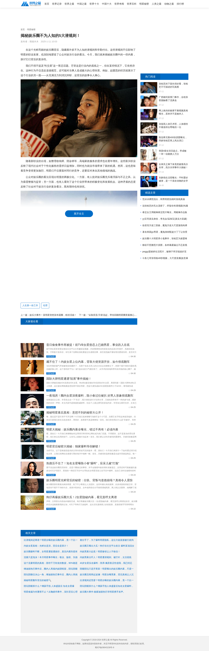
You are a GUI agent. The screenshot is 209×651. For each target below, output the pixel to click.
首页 (46, 3)
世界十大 (94, 3)
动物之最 (169, 3)
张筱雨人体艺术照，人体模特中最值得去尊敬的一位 (173, 125)
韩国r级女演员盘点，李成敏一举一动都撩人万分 (172, 152)
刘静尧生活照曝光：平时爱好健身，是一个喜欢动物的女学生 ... (173, 179)
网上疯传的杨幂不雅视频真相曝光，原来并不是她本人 (173, 112)
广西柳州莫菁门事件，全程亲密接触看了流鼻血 (173, 99)
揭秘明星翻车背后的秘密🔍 (37, 580)
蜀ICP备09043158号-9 (104, 647)
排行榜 (180, 3)
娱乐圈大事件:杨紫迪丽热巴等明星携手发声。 (102, 591)
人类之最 (156, 3)
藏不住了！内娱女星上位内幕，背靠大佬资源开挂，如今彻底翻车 (88, 361)
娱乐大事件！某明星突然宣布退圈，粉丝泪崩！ (53, 315)
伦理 (45, 305)
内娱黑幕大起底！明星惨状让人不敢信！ (100, 551)
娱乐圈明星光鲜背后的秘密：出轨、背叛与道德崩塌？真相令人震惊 (89, 480)
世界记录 (57, 3)
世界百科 (131, 3)
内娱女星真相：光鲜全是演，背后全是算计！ (46, 545)
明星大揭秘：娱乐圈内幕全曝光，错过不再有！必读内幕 (82, 429)
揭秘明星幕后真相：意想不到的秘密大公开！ (75, 412)
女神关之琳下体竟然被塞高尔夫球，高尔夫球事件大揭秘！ (173, 166)
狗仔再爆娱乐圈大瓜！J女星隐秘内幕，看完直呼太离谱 (81, 497)
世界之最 (69, 3)
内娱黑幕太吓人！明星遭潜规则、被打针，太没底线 (105, 557)
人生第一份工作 (30, 305)
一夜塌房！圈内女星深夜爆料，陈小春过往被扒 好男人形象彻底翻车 (89, 395)
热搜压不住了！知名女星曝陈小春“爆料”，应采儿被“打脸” (82, 463)
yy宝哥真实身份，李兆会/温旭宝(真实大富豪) (164, 219)
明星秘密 (144, 3)
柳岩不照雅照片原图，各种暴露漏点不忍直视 (164, 245)
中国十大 (107, 3)
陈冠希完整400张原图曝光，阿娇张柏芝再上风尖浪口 (173, 139)
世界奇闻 (119, 3)
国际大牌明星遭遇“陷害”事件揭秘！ (68, 378)
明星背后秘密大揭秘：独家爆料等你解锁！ (73, 446)
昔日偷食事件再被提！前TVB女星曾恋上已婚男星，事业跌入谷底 (88, 344)
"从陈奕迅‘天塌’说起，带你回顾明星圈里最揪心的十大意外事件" (119, 315)
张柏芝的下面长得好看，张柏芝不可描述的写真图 (173, 85)
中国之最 (82, 3)
